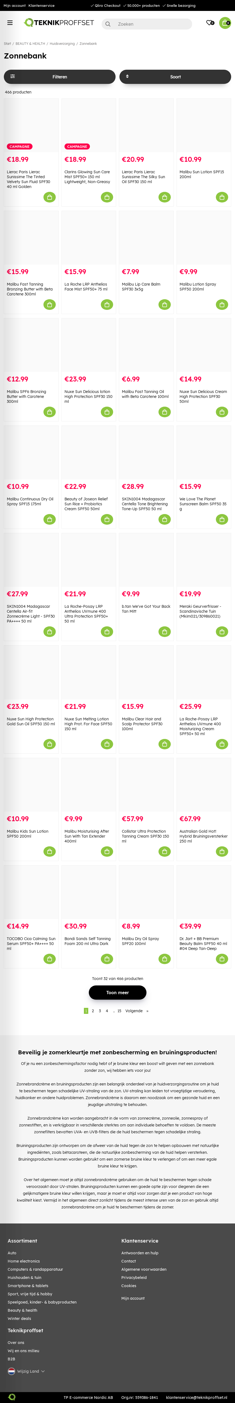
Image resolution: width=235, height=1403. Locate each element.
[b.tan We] (146, 560)
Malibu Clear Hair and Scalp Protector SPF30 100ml (142, 724)
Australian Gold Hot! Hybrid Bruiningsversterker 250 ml (204, 836)
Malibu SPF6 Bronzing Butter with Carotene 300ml (26, 396)
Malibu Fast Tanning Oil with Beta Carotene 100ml (145, 394)
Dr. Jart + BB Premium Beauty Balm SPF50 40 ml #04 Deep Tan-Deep (203, 943)
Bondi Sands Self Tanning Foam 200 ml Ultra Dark (87, 941)
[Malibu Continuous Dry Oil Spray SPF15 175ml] (31, 452)
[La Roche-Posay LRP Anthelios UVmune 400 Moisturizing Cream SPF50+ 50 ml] (204, 672)
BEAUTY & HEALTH (30, 44)
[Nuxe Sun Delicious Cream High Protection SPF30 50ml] (204, 345)
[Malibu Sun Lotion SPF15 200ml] (204, 125)
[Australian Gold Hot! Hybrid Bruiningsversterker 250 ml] (204, 785)
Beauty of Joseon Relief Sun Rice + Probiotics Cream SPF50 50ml (86, 504)
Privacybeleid (134, 1277)
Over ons (16, 1342)
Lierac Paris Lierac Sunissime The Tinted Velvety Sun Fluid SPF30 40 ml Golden (28, 179)
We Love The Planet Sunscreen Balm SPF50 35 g (203, 504)
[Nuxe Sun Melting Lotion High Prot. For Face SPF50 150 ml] (89, 672)
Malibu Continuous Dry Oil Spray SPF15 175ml (30, 501)
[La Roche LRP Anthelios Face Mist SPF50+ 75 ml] (89, 238)
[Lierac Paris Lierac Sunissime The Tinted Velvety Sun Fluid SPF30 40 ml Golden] (31, 125)
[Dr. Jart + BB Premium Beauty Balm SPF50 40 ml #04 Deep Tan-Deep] (204, 892)
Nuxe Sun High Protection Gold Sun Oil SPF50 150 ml (31, 721)
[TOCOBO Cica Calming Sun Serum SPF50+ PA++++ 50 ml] (31, 892)
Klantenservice (41, 5)
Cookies (128, 1285)
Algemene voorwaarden (143, 1269)
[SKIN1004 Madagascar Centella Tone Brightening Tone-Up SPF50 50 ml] (146, 452)
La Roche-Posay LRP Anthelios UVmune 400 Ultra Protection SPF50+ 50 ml (86, 614)
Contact (128, 1261)
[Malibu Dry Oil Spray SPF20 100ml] (146, 892)
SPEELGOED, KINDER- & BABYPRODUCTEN (42, 1302)
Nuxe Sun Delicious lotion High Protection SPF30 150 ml (88, 396)
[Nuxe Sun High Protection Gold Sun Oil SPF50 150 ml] (31, 672)
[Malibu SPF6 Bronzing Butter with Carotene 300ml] (31, 345)
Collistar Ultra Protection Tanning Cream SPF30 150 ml (145, 836)
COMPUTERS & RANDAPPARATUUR (35, 1269)
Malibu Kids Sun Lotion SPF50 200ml (27, 834)
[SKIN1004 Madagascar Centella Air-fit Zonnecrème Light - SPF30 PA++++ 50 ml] (31, 560)
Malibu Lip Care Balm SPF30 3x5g (141, 287)
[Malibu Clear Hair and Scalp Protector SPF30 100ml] (146, 672)
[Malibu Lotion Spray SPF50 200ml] (204, 238)
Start (7, 44)
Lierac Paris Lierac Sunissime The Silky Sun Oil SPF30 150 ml (143, 176)
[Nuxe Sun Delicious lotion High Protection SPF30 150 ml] (89, 345)
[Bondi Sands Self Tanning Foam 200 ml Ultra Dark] (89, 892)
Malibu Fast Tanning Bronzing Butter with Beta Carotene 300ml (30, 289)
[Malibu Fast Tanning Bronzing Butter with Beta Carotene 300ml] (31, 238)
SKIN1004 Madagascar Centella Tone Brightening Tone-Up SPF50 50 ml (145, 504)
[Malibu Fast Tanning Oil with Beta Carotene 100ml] (146, 345)
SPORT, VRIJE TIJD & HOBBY (30, 1294)
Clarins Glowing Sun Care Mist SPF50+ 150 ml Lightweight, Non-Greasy (87, 176)
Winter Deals (19, 1318)
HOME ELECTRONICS (24, 1261)
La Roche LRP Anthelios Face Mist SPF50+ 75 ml (85, 287)
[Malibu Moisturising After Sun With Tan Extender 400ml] (89, 785)
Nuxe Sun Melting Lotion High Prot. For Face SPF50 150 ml (88, 724)
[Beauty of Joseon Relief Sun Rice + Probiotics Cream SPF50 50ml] (89, 452)
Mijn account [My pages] (133, 1298)
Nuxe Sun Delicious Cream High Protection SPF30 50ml (203, 396)
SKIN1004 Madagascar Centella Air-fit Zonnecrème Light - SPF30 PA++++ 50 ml (31, 614)
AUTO (12, 1253)
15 (119, 1010)
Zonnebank (88, 44)
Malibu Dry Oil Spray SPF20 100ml (140, 941)
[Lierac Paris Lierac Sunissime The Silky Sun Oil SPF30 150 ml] (146, 125)
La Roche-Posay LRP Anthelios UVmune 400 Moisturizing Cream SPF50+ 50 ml (200, 726)
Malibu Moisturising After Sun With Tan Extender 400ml (86, 836)
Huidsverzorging (62, 44)
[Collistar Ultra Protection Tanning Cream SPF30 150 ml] (146, 785)
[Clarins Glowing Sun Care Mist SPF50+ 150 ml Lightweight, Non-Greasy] (89, 125)
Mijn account (15, 5)
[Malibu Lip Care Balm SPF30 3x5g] (146, 238)
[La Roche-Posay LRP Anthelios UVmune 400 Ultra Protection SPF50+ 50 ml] (89, 560)
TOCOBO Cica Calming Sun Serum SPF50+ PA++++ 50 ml (31, 943)
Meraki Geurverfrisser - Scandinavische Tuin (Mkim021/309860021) (200, 611)
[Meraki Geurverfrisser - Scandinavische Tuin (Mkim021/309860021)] (204, 560)
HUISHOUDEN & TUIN (24, 1277)
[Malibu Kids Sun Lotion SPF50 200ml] (31, 785)
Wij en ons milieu (23, 1350)
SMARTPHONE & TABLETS (28, 1285)
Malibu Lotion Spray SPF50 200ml (198, 287)
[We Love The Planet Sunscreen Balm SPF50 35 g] (204, 452)
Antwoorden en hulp (139, 1253)
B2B (11, 1359)
